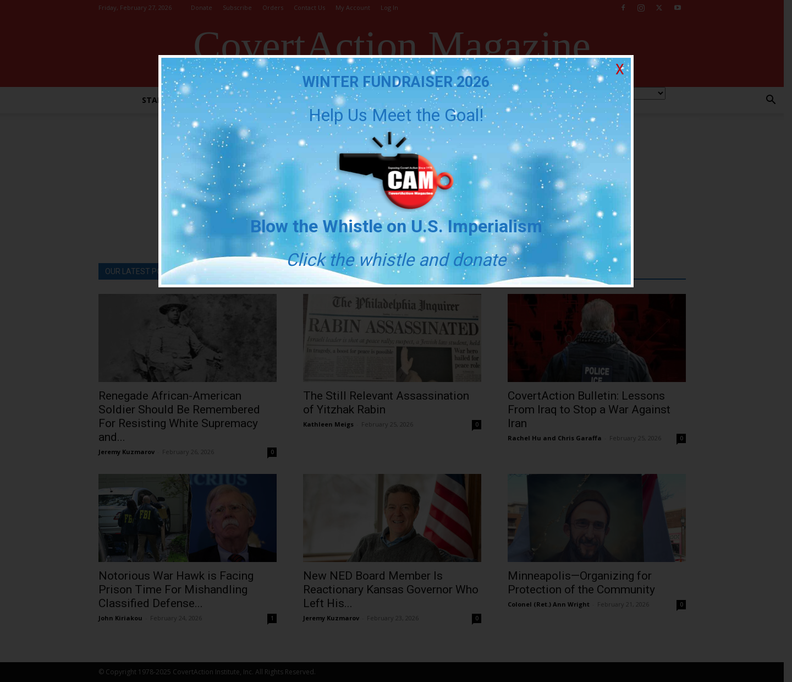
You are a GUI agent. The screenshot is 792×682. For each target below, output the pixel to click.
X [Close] (619, 70)
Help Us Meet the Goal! (396, 115)
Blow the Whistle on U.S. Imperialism (396, 226)
